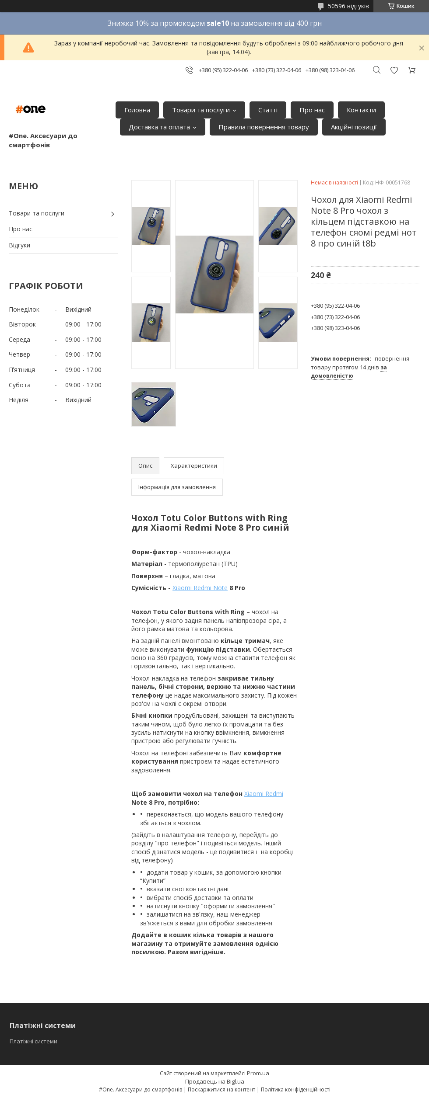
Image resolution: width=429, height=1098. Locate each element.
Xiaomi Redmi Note (200, 588)
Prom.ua (258, 1073)
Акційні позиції (354, 126)
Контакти (361, 109)
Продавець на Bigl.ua (214, 1081)
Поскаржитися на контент (221, 1089)
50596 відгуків (348, 6)
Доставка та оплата (159, 126)
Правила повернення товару (263, 126)
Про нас (312, 109)
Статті (268, 109)
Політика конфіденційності (296, 1089)
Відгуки (19, 245)
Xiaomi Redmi (263, 793)
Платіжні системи (33, 1041)
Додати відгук (394, 70)
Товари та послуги (201, 109)
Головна (137, 109)
